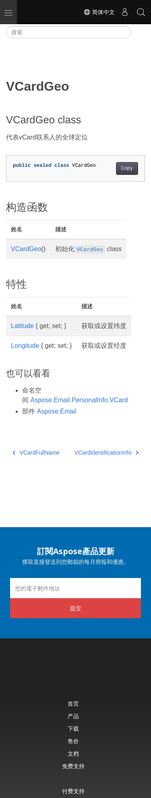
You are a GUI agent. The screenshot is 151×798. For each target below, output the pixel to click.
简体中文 (99, 12)
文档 (73, 753)
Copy (127, 168)
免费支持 (73, 766)
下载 (73, 728)
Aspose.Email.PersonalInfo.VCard (79, 400)
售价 (73, 741)
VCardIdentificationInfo (106, 452)
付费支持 (73, 791)
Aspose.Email (56, 411)
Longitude (25, 345)
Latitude (22, 325)
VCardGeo (26, 248)
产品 (73, 716)
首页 (73, 703)
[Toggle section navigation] (138, 32)
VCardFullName (36, 452)
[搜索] (68, 32)
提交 (75, 608)
